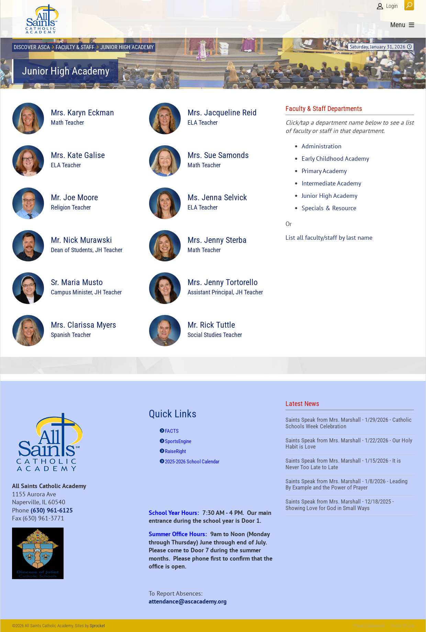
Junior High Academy (329, 196)
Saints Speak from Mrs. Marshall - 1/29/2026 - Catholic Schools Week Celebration (349, 424)
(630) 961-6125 (52, 510)
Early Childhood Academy (335, 158)
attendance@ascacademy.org (188, 601)
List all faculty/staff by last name (328, 237)
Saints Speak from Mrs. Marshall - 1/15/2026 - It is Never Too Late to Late (349, 465)
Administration (321, 146)
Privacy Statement (369, 625)
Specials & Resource (329, 208)
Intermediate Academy (331, 183)
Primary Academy (324, 171)
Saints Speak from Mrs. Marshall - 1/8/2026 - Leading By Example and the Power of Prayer (349, 485)
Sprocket (97, 625)
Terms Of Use (402, 625)
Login (392, 6)
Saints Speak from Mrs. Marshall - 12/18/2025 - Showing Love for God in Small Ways (349, 506)
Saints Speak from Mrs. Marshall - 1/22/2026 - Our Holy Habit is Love (349, 444)
